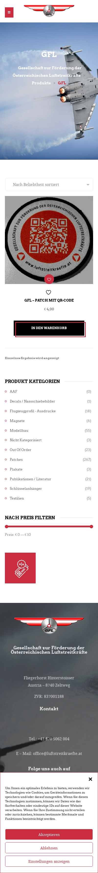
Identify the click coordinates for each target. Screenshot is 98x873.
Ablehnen (49, 851)
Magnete (17, 421)
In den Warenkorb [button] (49, 328)
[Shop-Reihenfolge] (49, 184)
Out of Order (21, 450)
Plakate (16, 469)
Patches (16, 460)
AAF (13, 392)
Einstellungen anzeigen (49, 864)
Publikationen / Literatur (30, 479)
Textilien (17, 498)
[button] (90, 782)
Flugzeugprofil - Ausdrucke (33, 411)
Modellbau (19, 431)
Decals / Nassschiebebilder (32, 401)
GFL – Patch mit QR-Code (49, 300)
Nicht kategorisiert (26, 440)
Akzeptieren (49, 837)
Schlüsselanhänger (26, 489)
